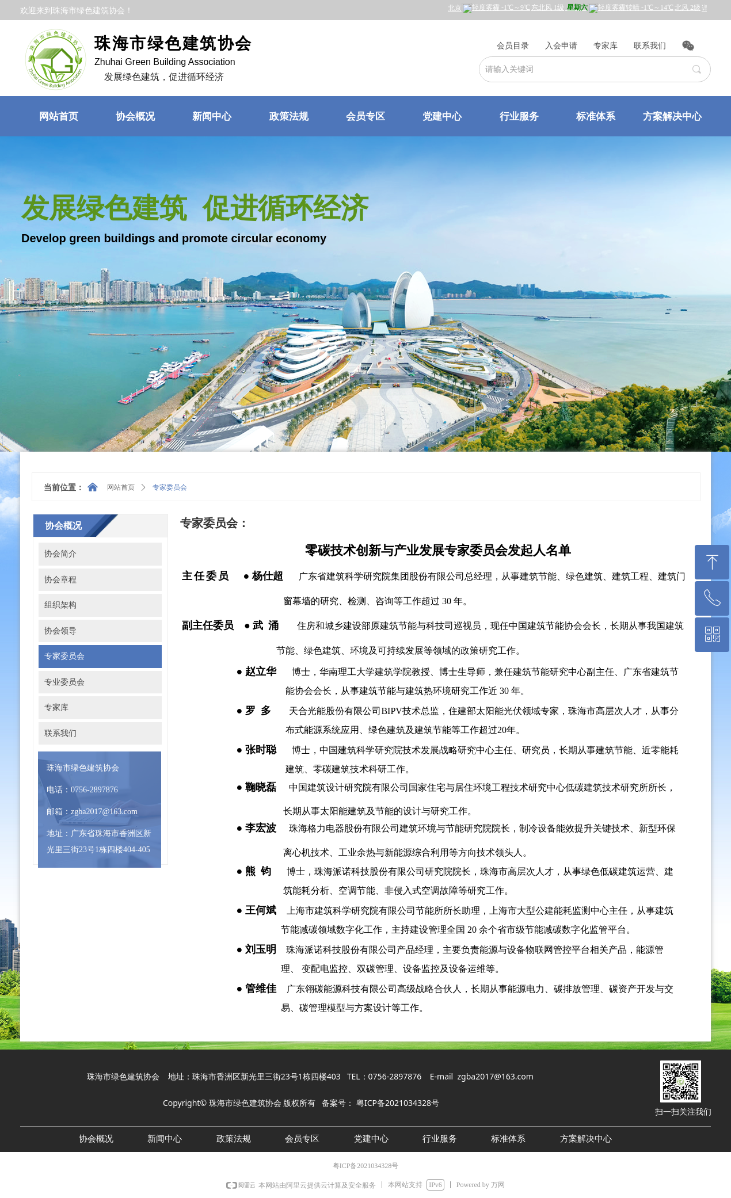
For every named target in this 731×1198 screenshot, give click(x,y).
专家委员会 (170, 487)
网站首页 (121, 487)
